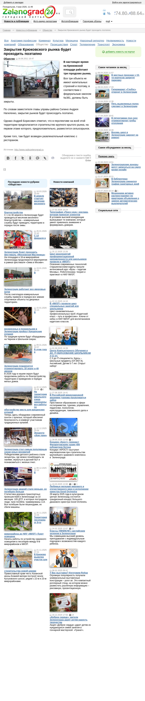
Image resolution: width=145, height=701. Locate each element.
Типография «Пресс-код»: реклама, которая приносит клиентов (69, 213)
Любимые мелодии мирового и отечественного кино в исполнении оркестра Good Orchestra (69, 489)
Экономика (118, 44)
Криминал (45, 40)
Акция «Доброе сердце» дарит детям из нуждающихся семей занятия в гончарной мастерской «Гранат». (70, 627)
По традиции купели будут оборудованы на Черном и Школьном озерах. (24, 337)
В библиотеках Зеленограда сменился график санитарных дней (125, 181)
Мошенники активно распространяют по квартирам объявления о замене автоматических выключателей (125, 198)
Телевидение (87, 44)
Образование (26, 44)
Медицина (72, 40)
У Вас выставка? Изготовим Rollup (69, 573)
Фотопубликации (69, 21)
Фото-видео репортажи (45, 21)
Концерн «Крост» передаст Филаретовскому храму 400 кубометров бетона (65, 444)
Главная (6, 30)
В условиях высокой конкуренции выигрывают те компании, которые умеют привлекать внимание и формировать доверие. (67, 221)
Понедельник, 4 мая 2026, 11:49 (18, 7)
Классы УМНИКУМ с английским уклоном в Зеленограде (67, 532)
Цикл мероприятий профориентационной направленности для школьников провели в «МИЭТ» (68, 258)
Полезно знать (106, 156)
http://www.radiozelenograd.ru (29, 149)
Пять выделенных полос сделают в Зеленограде (125, 105)
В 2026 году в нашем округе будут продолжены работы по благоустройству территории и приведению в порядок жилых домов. (25, 377)
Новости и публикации (16, 21)
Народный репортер (92, 40)
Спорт (73, 44)
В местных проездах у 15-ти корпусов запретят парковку (125, 78)
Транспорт (104, 44)
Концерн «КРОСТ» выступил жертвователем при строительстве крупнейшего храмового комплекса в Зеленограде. (68, 453)
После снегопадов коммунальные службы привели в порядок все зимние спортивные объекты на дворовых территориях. (24, 298)
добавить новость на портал (120, 52)
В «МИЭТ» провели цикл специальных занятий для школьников (64, 306)
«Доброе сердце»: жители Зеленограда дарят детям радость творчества (68, 620)
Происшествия (59, 44)
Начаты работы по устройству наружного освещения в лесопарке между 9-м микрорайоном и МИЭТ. (25, 541)
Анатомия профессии (24, 40)
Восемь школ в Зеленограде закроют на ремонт (124, 135)
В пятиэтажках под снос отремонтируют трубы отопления (124, 121)
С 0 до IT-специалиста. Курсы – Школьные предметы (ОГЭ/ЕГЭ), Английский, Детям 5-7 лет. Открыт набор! (67, 362)
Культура (58, 40)
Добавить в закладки (13, 2)
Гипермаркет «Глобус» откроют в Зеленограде (124, 90)
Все (6, 40)
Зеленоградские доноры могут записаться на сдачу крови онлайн (126, 167)
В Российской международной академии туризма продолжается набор (68, 397)
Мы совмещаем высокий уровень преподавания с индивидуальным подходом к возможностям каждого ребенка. (68, 540)
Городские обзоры (92, 21)
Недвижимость (115, 40)
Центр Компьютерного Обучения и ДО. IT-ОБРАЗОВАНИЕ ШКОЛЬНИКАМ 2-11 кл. (70, 353)
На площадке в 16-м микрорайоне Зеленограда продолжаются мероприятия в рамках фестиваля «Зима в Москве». (25, 260)
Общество (47, 30)
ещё (108, 21)
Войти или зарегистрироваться (126, 2)
